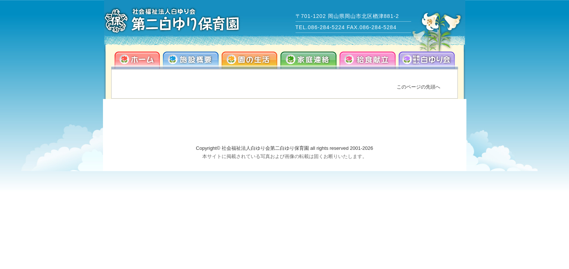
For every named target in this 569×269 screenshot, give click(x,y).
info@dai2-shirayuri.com (395, 130)
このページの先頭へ (418, 87)
